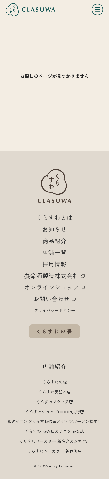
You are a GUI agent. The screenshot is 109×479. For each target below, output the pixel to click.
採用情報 (54, 264)
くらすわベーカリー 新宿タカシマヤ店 (54, 441)
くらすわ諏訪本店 (54, 392)
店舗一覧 (54, 252)
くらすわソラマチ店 (54, 402)
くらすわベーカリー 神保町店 (54, 451)
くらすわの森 (54, 382)
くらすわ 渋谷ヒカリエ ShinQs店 (54, 431)
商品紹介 (54, 240)
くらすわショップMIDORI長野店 (54, 411)
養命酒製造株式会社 (54, 275)
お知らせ (54, 229)
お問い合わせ (54, 298)
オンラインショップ (54, 287)
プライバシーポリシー (54, 310)
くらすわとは (54, 217)
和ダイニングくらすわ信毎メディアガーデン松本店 (54, 421)
